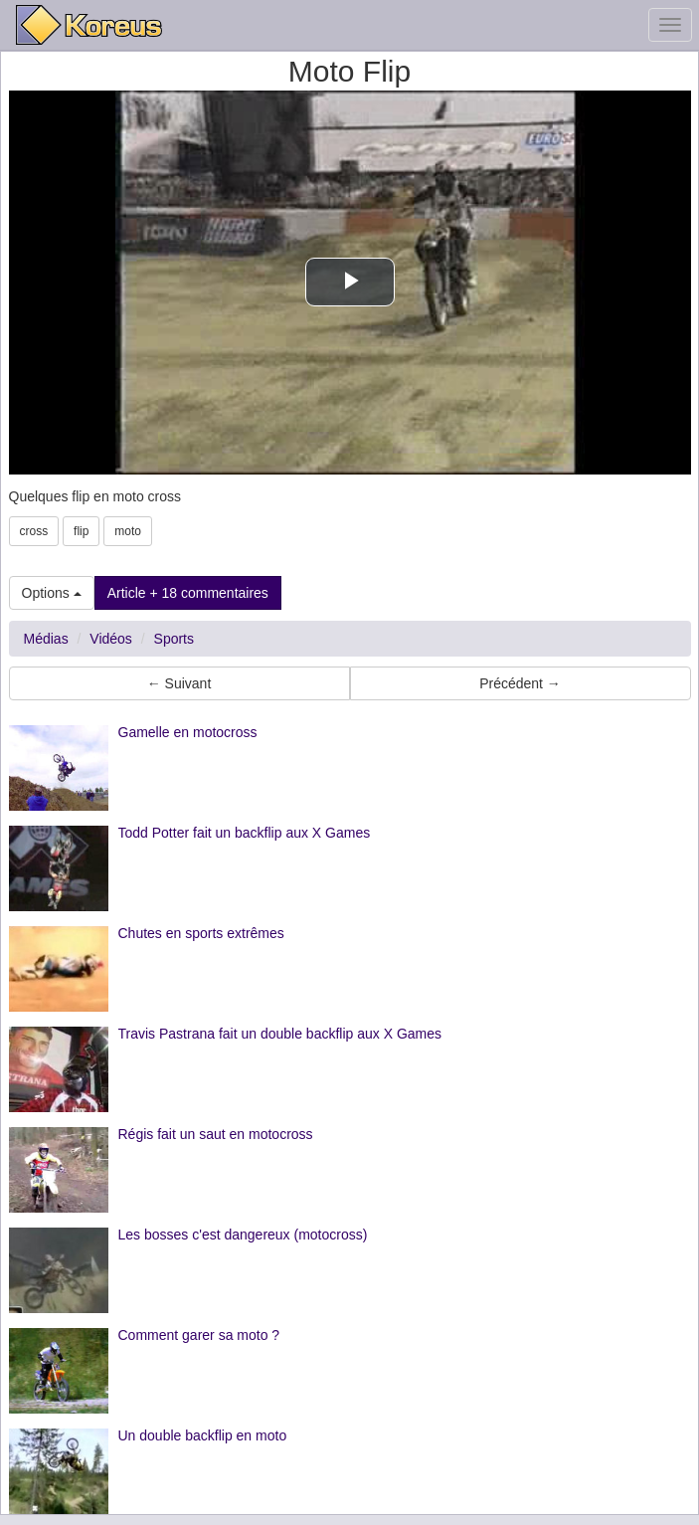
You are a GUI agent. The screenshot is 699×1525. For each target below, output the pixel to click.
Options (52, 593)
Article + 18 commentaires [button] (187, 593)
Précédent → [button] (520, 683)
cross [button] (34, 531)
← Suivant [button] (179, 683)
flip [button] (81, 531)
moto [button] (127, 531)
